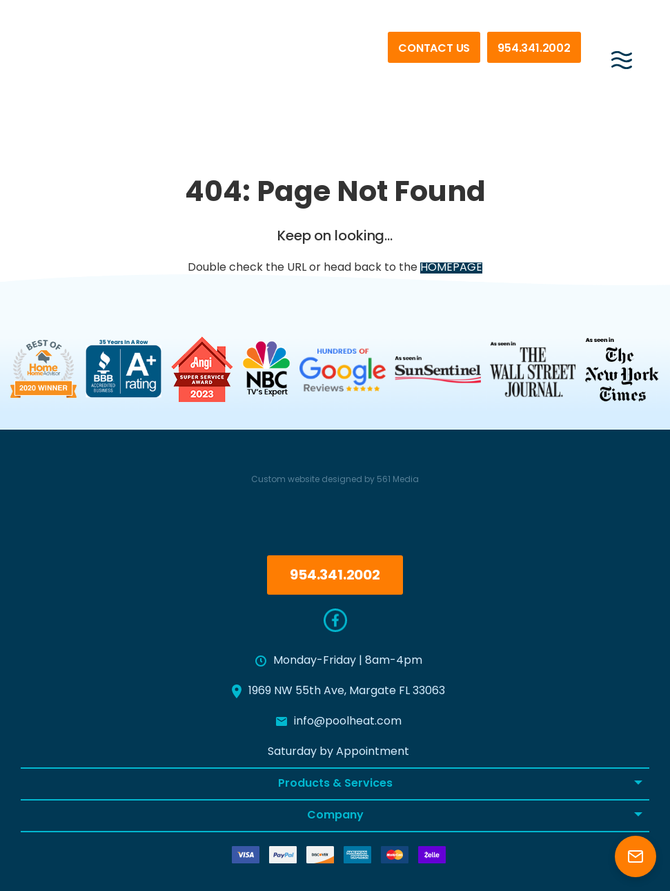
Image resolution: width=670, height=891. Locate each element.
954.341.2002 (534, 49)
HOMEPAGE (451, 268)
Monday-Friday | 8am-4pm (338, 661)
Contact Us (434, 49)
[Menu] (621, 54)
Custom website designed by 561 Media (335, 480)
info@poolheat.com (339, 721)
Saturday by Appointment (338, 752)
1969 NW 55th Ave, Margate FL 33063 (338, 691)
